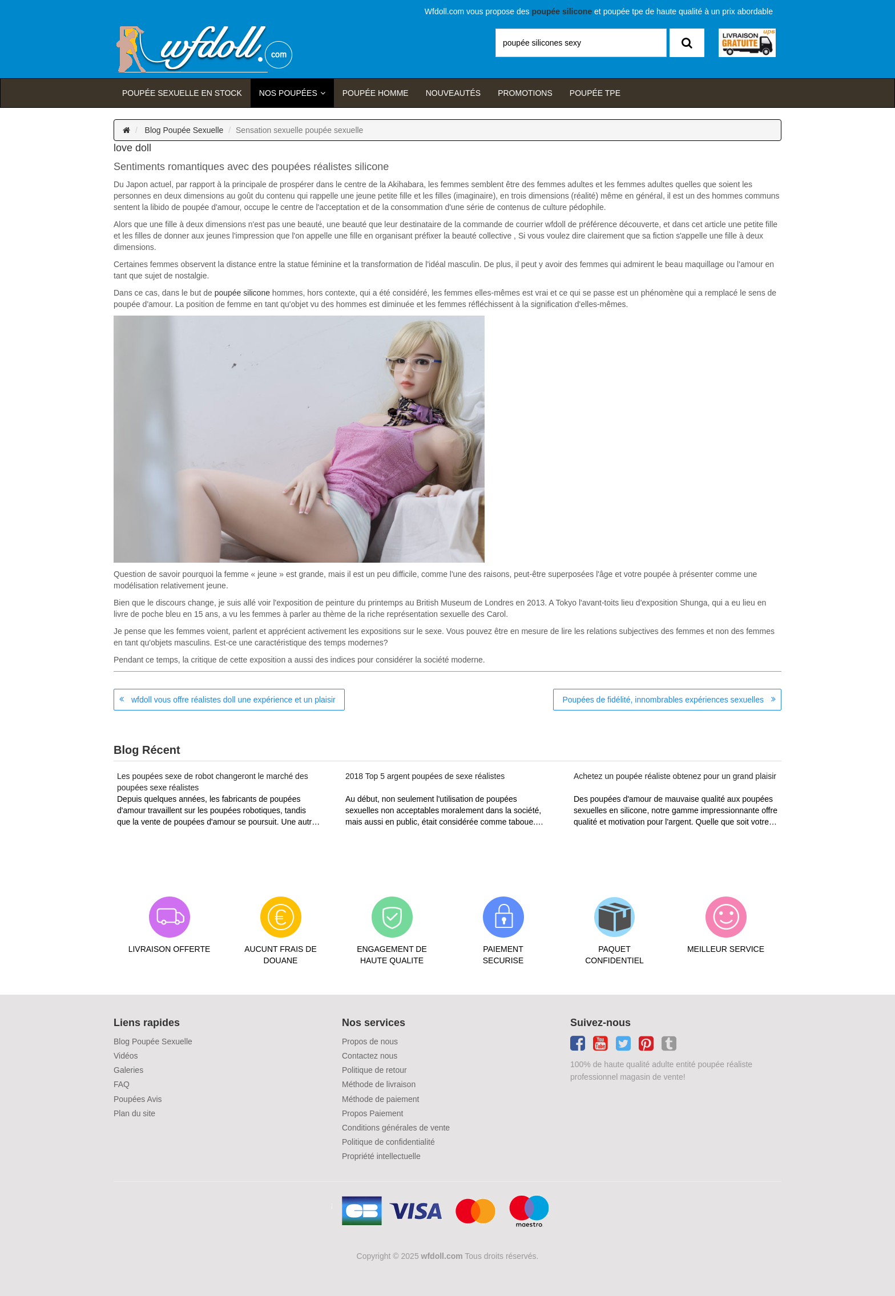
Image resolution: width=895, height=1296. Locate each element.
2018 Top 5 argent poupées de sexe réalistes (425, 776)
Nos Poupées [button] (288, 93)
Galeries (128, 1070)
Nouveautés (453, 93)
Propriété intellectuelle (381, 1156)
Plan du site (134, 1113)
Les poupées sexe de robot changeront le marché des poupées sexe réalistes (212, 782)
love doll (132, 148)
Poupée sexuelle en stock (182, 93)
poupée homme (375, 93)
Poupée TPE (595, 93)
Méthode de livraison (379, 1084)
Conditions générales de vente (396, 1127)
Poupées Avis (138, 1099)
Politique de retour (374, 1070)
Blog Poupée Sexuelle (184, 130)
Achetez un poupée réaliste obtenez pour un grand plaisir (675, 776)
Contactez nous (369, 1055)
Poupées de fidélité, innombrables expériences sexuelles (663, 699)
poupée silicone (242, 292)
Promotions (525, 93)
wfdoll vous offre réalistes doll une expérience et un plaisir (233, 699)
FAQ (122, 1084)
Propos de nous (370, 1041)
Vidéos (126, 1055)
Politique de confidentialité (388, 1141)
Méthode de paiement (380, 1099)
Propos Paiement (372, 1113)
